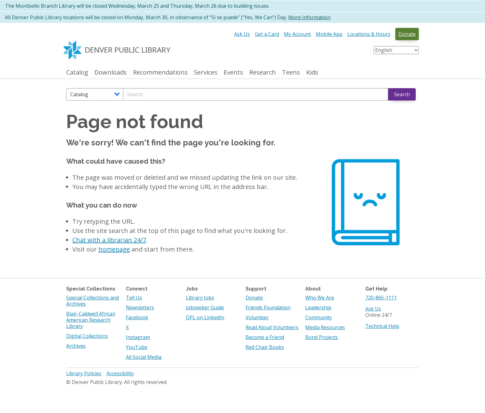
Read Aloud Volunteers (272, 327)
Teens (291, 72)
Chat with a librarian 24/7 (109, 240)
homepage (114, 249)
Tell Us (134, 297)
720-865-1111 (381, 297)
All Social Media (143, 357)
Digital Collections (87, 336)
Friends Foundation (268, 307)
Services (205, 72)
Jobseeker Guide (205, 307)
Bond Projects (321, 337)
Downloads (110, 72)
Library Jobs (200, 297)
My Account (297, 34)
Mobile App (329, 34)
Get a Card (267, 34)
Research (262, 72)
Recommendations (160, 72)
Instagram (138, 337)
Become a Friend (265, 337)
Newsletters (140, 307)
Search (402, 94)
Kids (312, 72)
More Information (309, 17)
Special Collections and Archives (92, 300)
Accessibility (120, 373)
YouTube (136, 347)
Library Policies (83, 373)
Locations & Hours (368, 34)
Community (318, 317)
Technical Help (382, 326)
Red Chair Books (265, 347)
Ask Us (242, 34)
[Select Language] (396, 50)
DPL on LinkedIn (205, 317)
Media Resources (325, 327)
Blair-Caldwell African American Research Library (90, 319)
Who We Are (319, 297)
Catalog (77, 72)
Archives (76, 345)
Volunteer (257, 317)
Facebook (137, 317)
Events (233, 72)
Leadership (318, 307)
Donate (407, 34)
